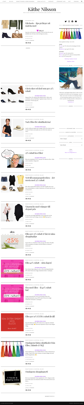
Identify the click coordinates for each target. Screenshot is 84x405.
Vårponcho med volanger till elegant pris (37, 208)
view (44, 95)
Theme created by (76, 403)
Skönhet (51, 1)
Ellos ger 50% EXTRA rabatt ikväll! (40, 316)
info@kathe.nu (71, 102)
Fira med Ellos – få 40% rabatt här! (38, 288)
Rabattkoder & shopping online (34, 85)
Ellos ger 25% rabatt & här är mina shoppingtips (40, 235)
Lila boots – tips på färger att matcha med (37, 24)
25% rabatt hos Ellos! (34, 153)
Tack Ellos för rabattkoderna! (38, 122)
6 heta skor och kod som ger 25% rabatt (39, 89)
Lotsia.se (71, 150)
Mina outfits (41, 1)
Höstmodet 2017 (29, 20)
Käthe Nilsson (42, 9)
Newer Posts (49, 396)
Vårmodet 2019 (61, 1)
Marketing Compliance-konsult (71, 58)
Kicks (61, 56)
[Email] (76, 21)
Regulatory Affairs (70, 61)
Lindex (61, 46)
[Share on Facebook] (26, 43)
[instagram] (69, 21)
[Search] (81, 1)
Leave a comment (29, 40)
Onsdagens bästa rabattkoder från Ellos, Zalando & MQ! (40, 344)
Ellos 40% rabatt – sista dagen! (38, 262)
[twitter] (66, 21)
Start (4, 1)
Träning (76, 1)
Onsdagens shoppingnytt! (36, 371)
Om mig (11, 1)
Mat (69, 1)
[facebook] (72, 21)
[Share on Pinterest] (30, 43)
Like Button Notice (39, 95)
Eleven (61, 54)
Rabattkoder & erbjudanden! (25, 1)
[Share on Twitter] (28, 43)
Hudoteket (62, 53)
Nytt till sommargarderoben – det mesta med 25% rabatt (40, 179)
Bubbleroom (62, 49)
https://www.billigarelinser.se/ (71, 152)
